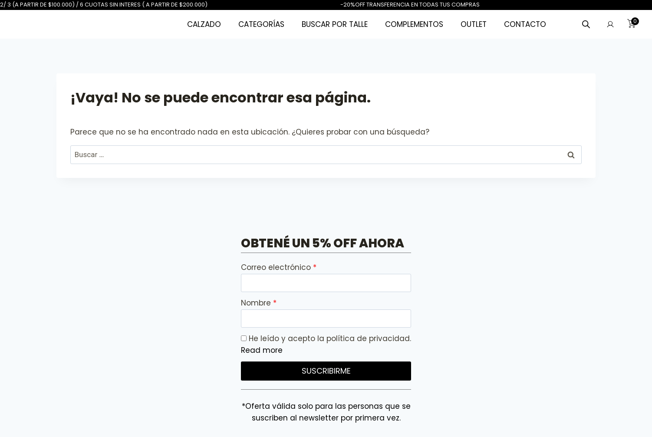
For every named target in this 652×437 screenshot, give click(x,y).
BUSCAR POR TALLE (335, 24)
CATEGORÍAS (261, 24)
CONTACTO (525, 24)
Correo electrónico (277, 267)
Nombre (257, 303)
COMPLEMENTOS (414, 24)
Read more (262, 350)
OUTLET (474, 24)
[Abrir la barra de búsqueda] (586, 24)
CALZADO (204, 24)
